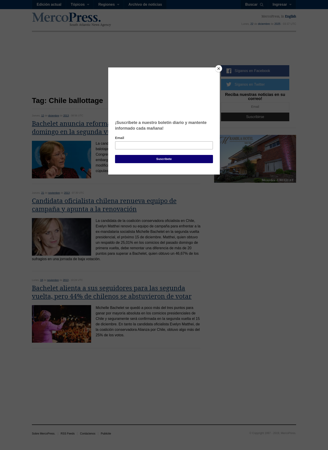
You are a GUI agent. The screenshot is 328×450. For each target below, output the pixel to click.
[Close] (218, 68)
